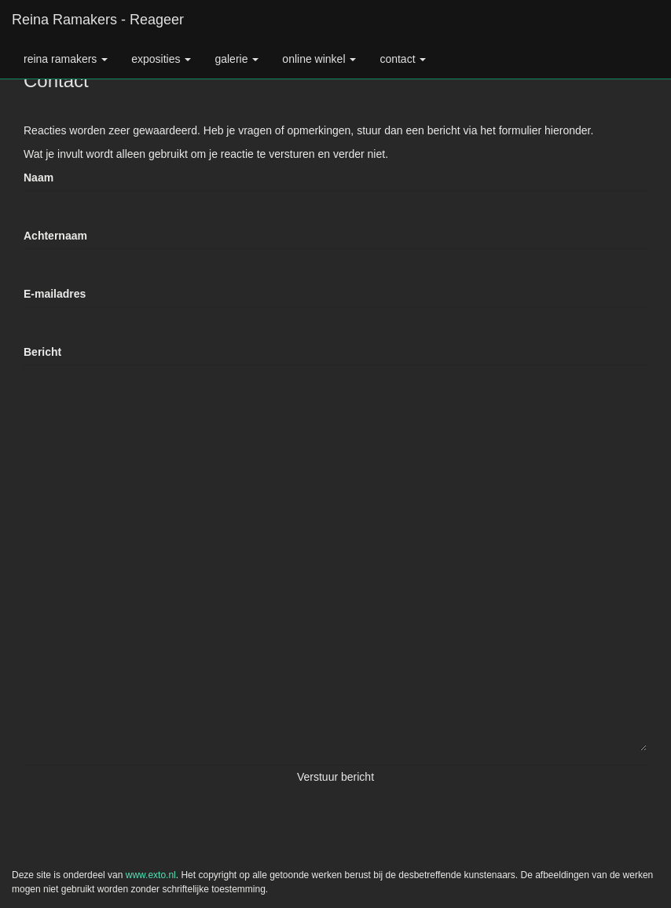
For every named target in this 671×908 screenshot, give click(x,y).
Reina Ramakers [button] (66, 59)
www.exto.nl (151, 875)
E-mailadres (55, 293)
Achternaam (55, 235)
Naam (38, 177)
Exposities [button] (161, 59)
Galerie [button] (236, 59)
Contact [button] (403, 59)
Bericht (42, 352)
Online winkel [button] (319, 59)
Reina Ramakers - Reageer (98, 19)
